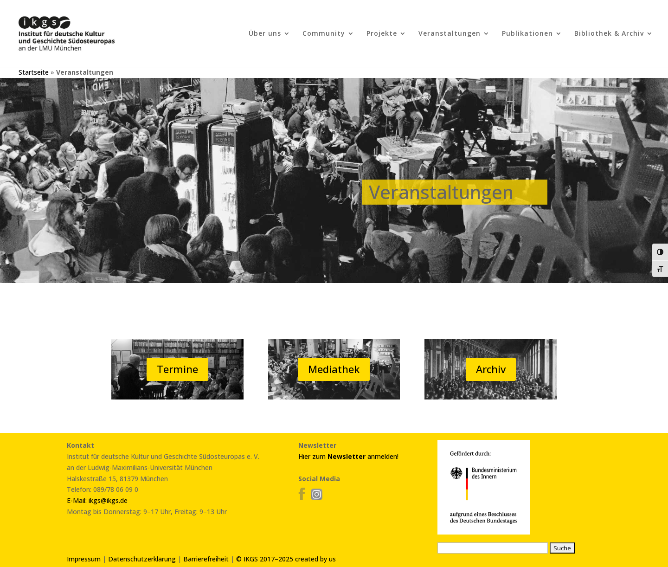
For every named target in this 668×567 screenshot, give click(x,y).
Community (323, 34)
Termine (177, 369)
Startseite (34, 72)
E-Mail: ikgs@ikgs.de (97, 500)
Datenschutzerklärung (142, 558)
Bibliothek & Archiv (609, 34)
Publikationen (527, 34)
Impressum (84, 558)
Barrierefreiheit (206, 558)
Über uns (265, 34)
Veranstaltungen (449, 34)
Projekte (381, 34)
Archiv (491, 369)
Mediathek (334, 369)
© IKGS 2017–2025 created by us (286, 558)
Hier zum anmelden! (348, 456)
